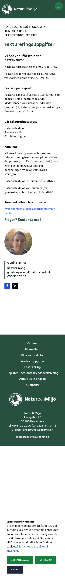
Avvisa (15, 570)
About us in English (32, 379)
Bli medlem (32, 349)
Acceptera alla (20, 560)
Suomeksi (32, 385)
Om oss (32, 343)
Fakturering (32, 367)
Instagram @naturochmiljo (32, 437)
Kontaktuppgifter (32, 361)
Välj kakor (46, 560)
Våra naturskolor (32, 355)
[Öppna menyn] (59, 6)
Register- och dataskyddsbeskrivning (32, 373)
